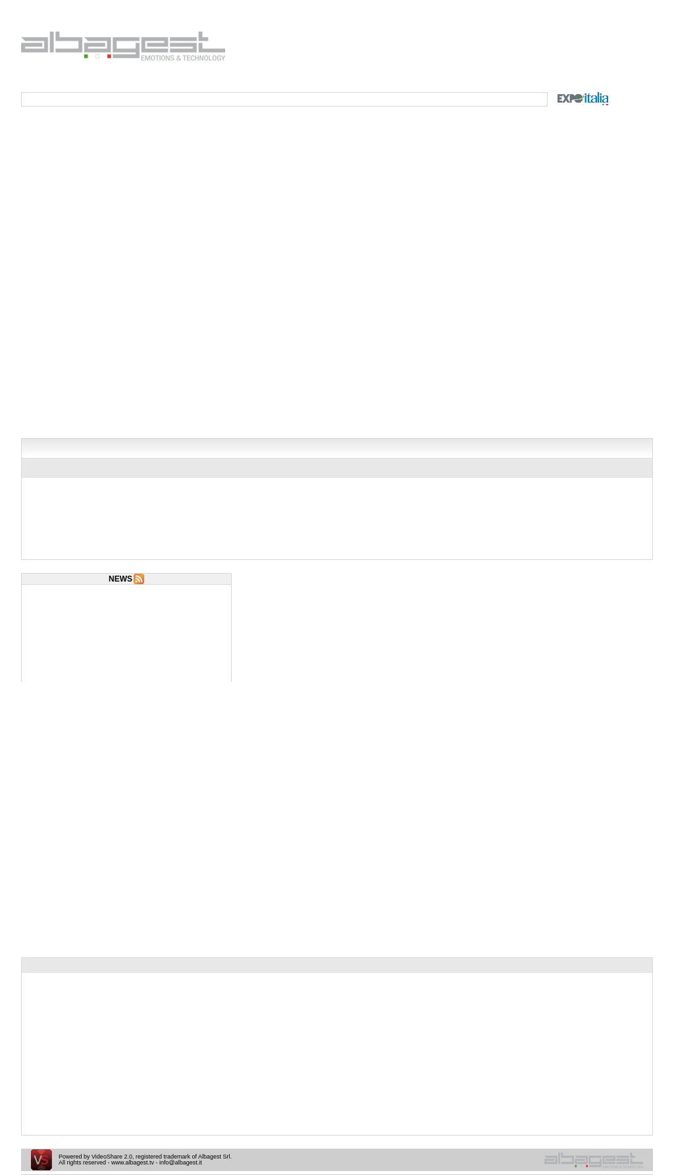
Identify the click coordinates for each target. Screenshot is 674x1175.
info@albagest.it (180, 1162)
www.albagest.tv (132, 1162)
